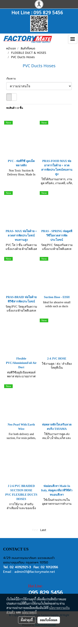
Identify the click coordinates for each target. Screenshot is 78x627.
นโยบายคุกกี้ (29, 612)
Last (43, 530)
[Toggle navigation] (72, 39)
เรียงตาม (12, 78)
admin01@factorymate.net (34, 571)
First (35, 530)
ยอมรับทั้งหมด (48, 620)
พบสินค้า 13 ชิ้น (14, 108)
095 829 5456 (48, 12)
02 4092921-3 (20, 567)
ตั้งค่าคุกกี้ (27, 620)
